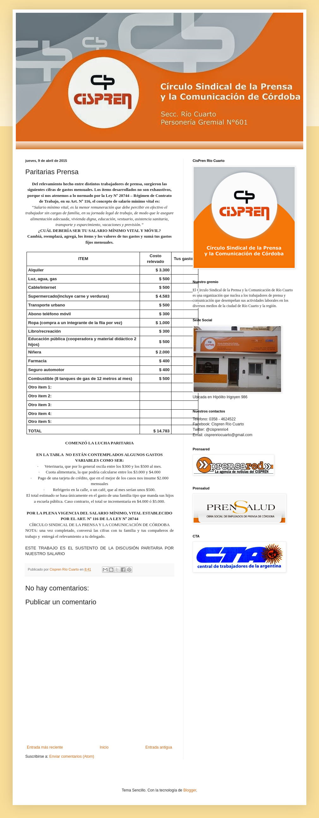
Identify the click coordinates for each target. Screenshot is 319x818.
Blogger (189, 790)
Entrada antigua (158, 747)
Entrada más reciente (45, 747)
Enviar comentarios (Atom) (71, 756)
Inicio (104, 747)
